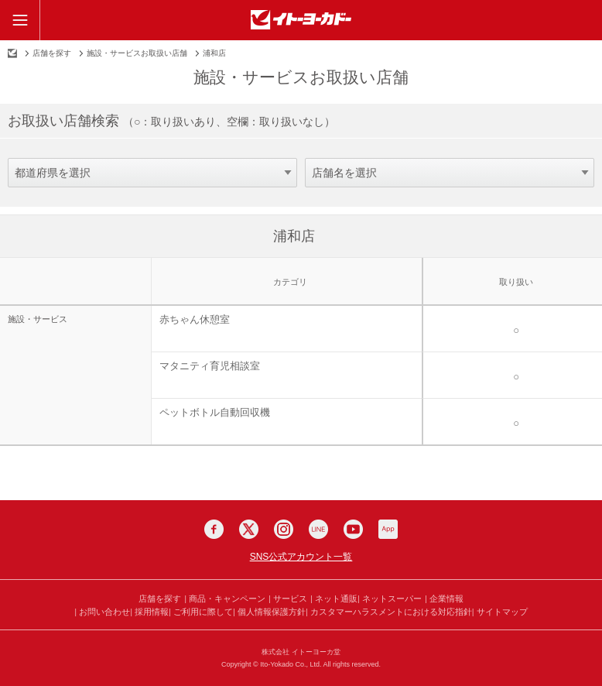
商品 (197, 598)
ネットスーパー (392, 598)
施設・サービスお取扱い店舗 (137, 53)
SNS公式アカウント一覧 (301, 556)
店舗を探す (51, 53)
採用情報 (152, 611)
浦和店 (294, 236)
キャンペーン (239, 598)
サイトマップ (502, 611)
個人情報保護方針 (272, 611)
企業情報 (446, 598)
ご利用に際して (203, 611)
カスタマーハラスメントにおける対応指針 (391, 611)
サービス (290, 598)
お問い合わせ (104, 611)
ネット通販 (336, 598)
